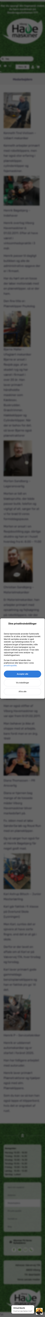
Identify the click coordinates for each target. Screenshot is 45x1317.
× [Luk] (32, 1307)
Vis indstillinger (22, 683)
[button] (22, 1309)
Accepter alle (22, 674)
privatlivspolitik (10, 665)
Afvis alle (22, 691)
